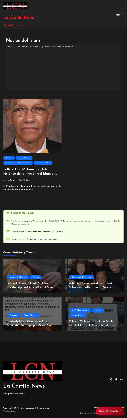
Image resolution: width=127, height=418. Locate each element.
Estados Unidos (43, 163)
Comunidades (24, 158)
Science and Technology (81, 278)
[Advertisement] (63, 69)
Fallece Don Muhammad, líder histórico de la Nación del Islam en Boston (30, 174)
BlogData (41, 409)
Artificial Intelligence (18, 278)
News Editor (10, 181)
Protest (98, 311)
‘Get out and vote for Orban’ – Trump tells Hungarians (34, 240)
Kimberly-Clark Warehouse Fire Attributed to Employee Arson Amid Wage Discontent (30, 325)
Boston (9, 158)
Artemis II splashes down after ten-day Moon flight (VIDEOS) (37, 232)
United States (77, 316)
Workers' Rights (30, 316)
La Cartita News (18, 17)
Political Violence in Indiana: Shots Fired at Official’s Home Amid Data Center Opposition (92, 325)
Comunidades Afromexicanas (18, 163)
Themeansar (9, 412)
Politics (36, 278)
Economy (13, 316)
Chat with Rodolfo (110, 411)
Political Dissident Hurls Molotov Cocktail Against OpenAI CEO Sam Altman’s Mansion (30, 287)
